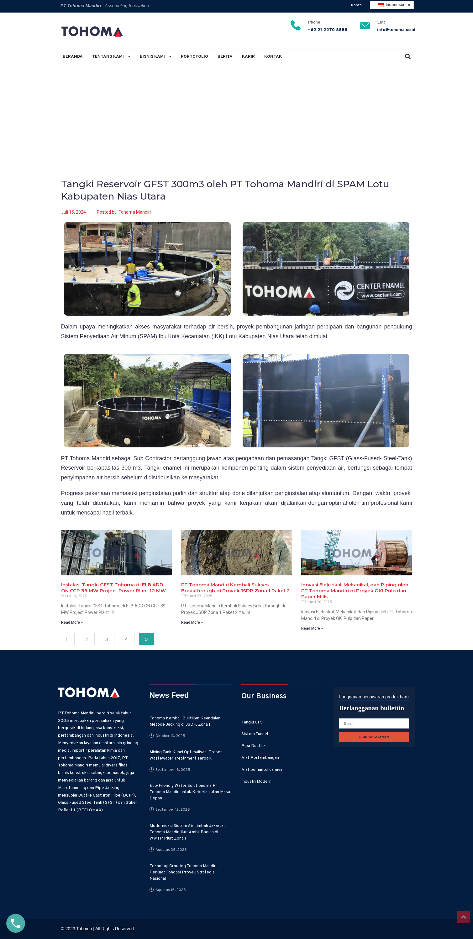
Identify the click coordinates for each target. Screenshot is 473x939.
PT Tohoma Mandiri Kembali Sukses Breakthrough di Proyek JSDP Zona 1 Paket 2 (235, 588)
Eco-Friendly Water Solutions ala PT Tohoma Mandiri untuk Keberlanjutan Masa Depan (190, 792)
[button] (407, 57)
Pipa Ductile (253, 746)
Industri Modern (256, 781)
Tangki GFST (253, 722)
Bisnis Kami (155, 56)
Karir (248, 56)
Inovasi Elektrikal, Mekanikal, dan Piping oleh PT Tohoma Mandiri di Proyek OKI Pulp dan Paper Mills (354, 591)
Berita (225, 56)
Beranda (73, 56)
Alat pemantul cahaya (261, 769)
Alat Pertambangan (260, 757)
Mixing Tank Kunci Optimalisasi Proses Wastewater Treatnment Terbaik (186, 755)
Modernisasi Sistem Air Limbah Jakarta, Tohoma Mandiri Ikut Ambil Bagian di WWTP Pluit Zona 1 (187, 832)
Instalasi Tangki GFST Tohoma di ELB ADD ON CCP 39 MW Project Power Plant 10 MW (113, 588)
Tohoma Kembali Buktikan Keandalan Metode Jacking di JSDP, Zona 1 (185, 721)
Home (67, 100)
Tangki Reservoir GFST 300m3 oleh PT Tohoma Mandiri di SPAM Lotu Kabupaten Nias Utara (197, 100)
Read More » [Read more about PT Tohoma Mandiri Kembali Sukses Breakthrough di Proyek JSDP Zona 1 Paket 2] (192, 622)
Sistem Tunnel (254, 734)
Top (463, 917)
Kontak (357, 5)
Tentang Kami (111, 56)
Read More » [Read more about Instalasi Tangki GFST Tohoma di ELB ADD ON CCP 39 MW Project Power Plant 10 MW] (72, 622)
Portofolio (194, 56)
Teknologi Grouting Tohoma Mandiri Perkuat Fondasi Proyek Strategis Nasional (183, 872)
